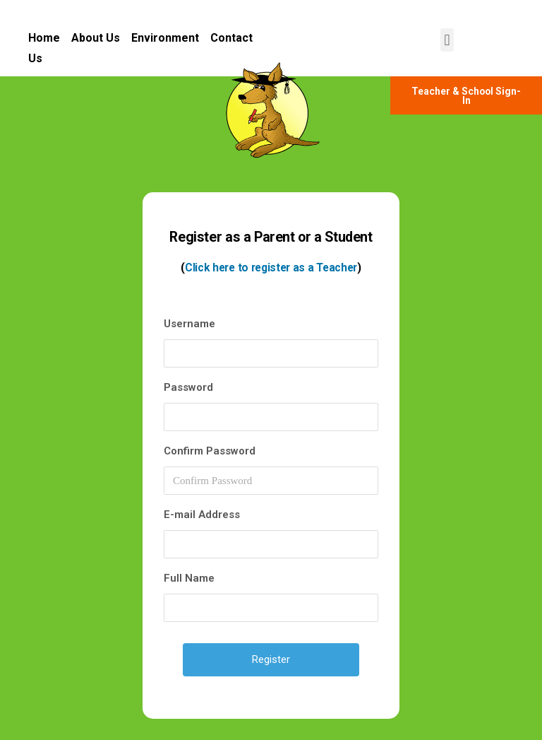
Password (188, 387)
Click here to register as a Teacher (271, 267)
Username (189, 323)
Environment (165, 38)
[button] (447, 40)
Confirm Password (209, 451)
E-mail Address (202, 514)
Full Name (189, 578)
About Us (95, 38)
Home (49, 38)
